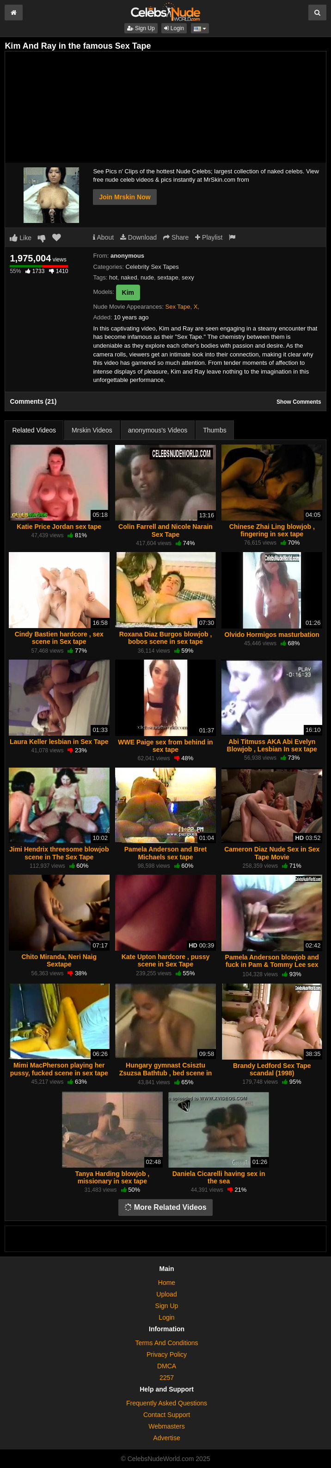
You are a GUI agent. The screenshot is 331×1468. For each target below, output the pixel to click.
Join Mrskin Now (124, 197)
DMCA (166, 1366)
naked (129, 277)
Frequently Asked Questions (166, 1403)
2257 (166, 1377)
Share (176, 237)
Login (174, 28)
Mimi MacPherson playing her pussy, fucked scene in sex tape (59, 1068)
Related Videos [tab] (34, 430)
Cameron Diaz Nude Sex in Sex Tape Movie (271, 852)
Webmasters (166, 1426)
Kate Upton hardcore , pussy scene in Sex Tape (166, 960)
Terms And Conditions (166, 1343)
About (103, 237)
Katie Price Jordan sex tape (59, 526)
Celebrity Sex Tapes (151, 266)
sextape (167, 277)
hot (113, 277)
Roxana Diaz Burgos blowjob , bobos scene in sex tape (165, 637)
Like (20, 237)
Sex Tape (177, 306)
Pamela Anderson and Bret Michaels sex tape (165, 852)
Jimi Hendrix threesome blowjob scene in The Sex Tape (59, 852)
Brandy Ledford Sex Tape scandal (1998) (272, 1069)
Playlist (208, 237)
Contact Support (166, 1414)
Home (166, 1282)
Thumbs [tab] (215, 430)
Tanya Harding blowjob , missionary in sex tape (112, 1177)
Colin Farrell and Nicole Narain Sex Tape (165, 530)
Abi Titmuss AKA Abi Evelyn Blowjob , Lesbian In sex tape (272, 745)
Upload (166, 1294)
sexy (188, 277)
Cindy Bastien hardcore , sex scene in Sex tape (59, 637)
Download (138, 237)
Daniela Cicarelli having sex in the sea (218, 1177)
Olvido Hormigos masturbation (272, 634)
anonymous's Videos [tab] (158, 430)
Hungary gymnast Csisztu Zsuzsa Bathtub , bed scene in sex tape (165, 1072)
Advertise (166, 1438)
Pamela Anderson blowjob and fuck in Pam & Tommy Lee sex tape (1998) (272, 964)
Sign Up (141, 28)
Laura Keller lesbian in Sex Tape (59, 741)
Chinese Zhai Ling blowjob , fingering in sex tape (272, 530)
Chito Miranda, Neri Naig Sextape (59, 960)
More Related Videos (165, 1207)
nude (147, 277)
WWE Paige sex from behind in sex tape (165, 745)
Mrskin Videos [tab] (92, 430)
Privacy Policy (167, 1354)
